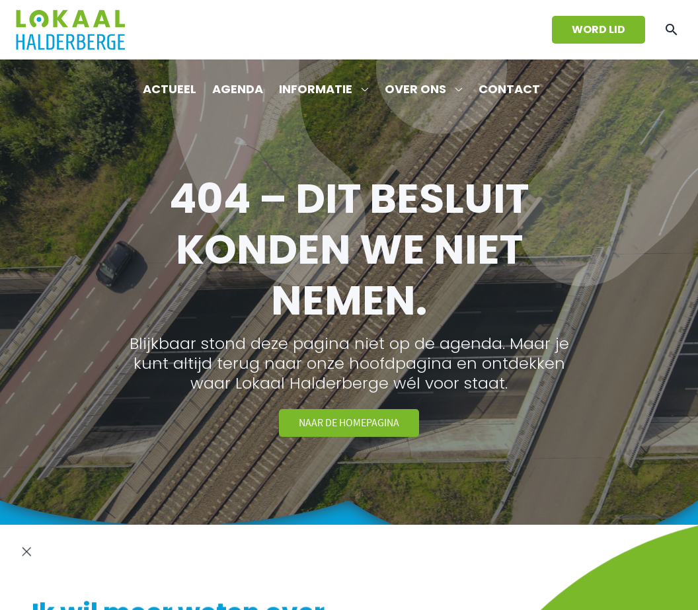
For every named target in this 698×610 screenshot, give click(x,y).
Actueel (169, 89)
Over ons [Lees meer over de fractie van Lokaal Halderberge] (415, 89)
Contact (509, 89)
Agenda (237, 89)
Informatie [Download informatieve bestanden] (315, 89)
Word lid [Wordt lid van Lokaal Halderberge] (598, 29)
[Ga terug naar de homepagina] (70, 30)
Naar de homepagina (349, 423)
